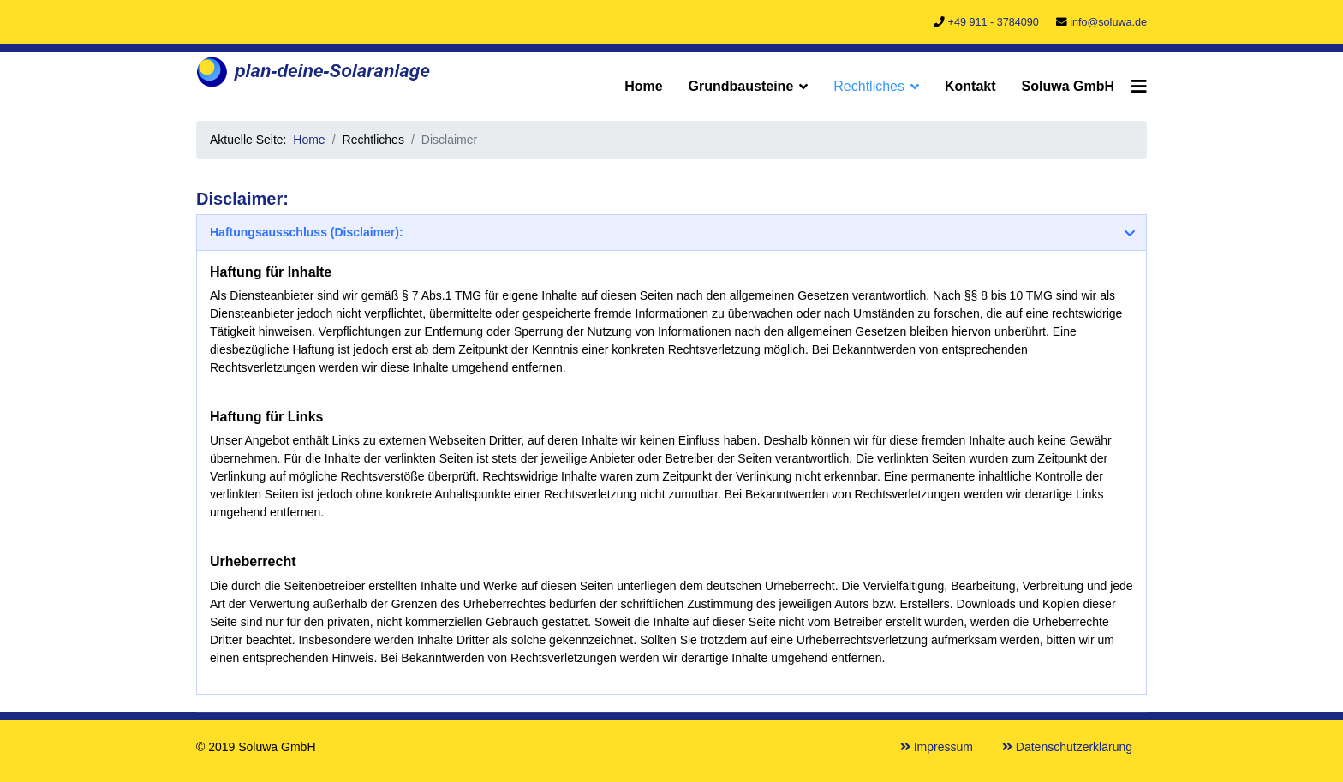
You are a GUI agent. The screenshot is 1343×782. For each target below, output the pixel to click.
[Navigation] (1139, 86)
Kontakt (970, 86)
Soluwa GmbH (1068, 86)
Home (643, 86)
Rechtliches (868, 86)
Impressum (936, 747)
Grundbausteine (741, 86)
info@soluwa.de (1108, 22)
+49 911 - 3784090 (993, 22)
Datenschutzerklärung (1067, 747)
